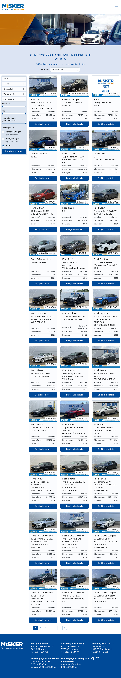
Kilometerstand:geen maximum (9, 119)
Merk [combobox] (5, 78)
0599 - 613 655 (101, 652)
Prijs (4, 111)
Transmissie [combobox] (9, 94)
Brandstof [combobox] (8, 89)
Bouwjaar (6, 104)
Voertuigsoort (8, 128)
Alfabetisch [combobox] (57, 70)
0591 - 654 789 (41, 652)
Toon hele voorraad (14, 151)
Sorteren (45, 70)
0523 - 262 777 (72, 652)
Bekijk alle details (43, 124)
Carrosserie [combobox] (8, 99)
